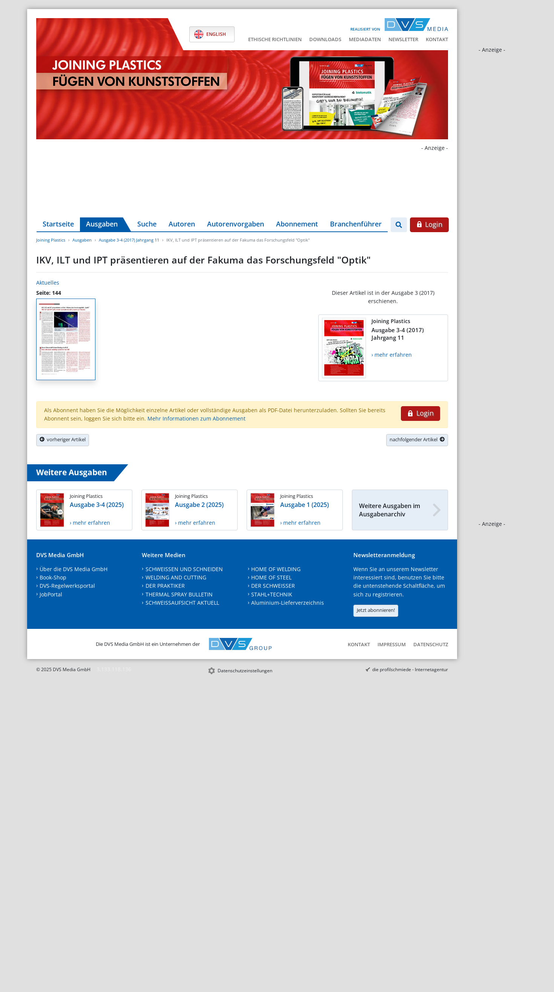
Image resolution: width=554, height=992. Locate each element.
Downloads (325, 39)
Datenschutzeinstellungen (245, 670)
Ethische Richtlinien (275, 39)
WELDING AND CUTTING (176, 577)
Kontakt (437, 39)
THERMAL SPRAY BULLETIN (179, 594)
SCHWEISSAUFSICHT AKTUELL (182, 602)
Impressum (392, 644)
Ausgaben (102, 223)
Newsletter (403, 39)
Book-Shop (53, 577)
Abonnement (297, 223)
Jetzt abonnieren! (376, 610)
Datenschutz (430, 644)
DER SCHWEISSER (273, 585)
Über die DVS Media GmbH (73, 569)
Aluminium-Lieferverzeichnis (287, 602)
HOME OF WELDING (276, 569)
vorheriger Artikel (63, 439)
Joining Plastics (50, 240)
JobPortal (51, 594)
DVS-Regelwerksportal (67, 585)
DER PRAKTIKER (165, 585)
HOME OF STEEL (271, 577)
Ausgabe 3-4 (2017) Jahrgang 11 (129, 240)
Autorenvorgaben (235, 223)
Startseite (58, 223)
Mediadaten (365, 39)
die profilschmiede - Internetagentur (410, 669)
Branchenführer (356, 223)
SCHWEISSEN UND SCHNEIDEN (184, 569)
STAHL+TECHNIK (271, 594)
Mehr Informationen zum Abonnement (196, 418)
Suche (147, 223)
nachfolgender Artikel (417, 439)
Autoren (182, 223)
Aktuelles (47, 282)
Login (429, 224)
